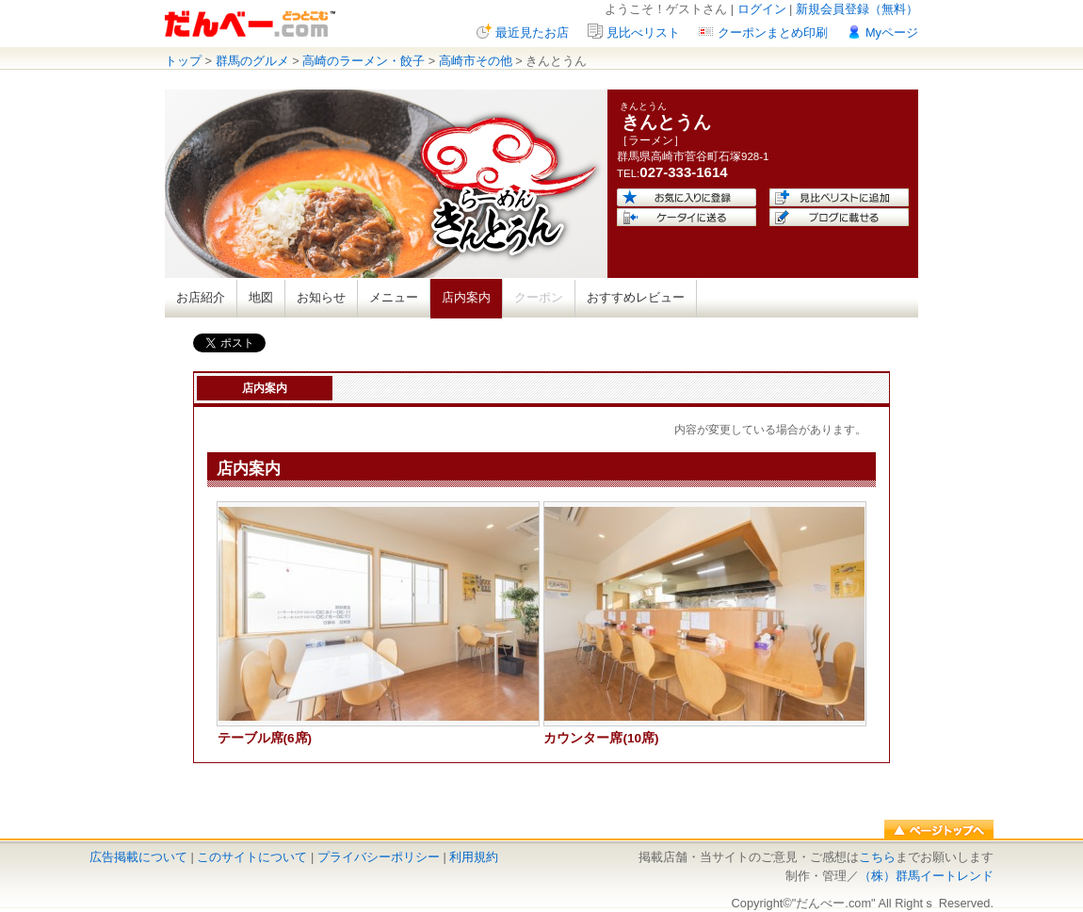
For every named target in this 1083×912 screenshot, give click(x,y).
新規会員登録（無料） (857, 9)
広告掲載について (138, 857)
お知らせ (321, 297)
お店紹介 (200, 297)
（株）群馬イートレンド (926, 876)
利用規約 (473, 857)
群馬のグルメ (252, 61)
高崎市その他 (475, 61)
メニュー (393, 297)
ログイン (761, 9)
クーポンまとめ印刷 (773, 32)
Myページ (891, 32)
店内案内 (466, 297)
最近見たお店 (532, 32)
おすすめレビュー (636, 297)
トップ (183, 61)
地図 (261, 297)
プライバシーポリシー (378, 857)
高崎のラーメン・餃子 (363, 61)
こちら (877, 857)
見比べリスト (643, 32)
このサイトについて (252, 857)
